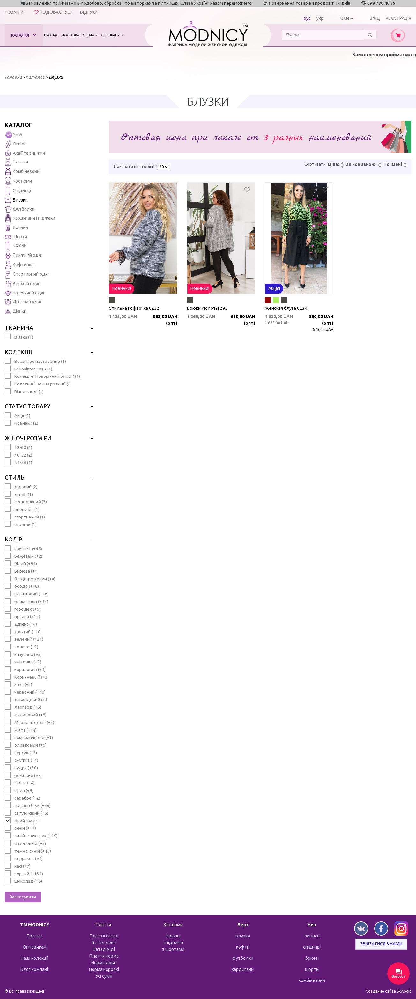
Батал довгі (104, 942)
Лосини (16, 228)
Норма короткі (104, 969)
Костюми (18, 181)
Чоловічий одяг (25, 293)
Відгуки (89, 12)
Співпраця (110, 35)
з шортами (173, 949)
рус (307, 18)
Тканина (19, 327)
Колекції (18, 352)
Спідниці (18, 191)
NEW (13, 135)
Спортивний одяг (27, 275)
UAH (344, 18)
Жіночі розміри (28, 438)
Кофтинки (19, 265)
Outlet (15, 144)
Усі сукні (104, 976)
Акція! (274, 288)
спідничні (173, 942)
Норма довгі (104, 962)
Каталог (23, 35)
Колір (13, 539)
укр (319, 18)
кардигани (243, 969)
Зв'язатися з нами (381, 943)
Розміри (14, 12)
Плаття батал (104, 935)
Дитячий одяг (23, 302)
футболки (242, 958)
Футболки (19, 209)
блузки (242, 935)
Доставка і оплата (78, 35)
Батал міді (104, 949)
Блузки (16, 201)
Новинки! (121, 288)
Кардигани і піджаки (30, 218)
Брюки (15, 246)
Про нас (51, 35)
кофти (242, 947)
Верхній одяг (22, 284)
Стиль (14, 477)
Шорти (16, 236)
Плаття (16, 162)
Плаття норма (104, 955)
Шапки (15, 312)
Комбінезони (22, 172)
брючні (173, 935)
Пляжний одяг (24, 255)
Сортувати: (315, 164)
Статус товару (27, 406)
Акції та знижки (25, 153)
